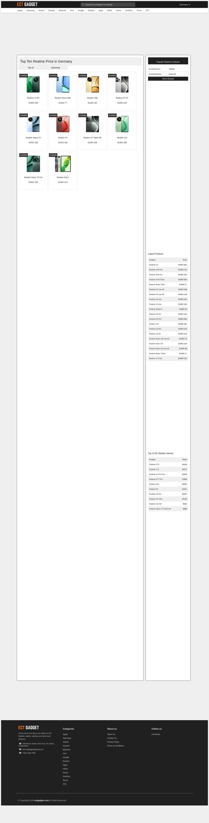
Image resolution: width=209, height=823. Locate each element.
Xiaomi (66, 742)
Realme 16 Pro (155, 329)
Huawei (66, 746)
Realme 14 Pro (155, 494)
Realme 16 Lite (155, 299)
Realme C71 (154, 469)
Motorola (66, 750)
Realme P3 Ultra (155, 499)
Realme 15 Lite (155, 304)
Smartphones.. (155, 69)
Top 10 (31, 68)
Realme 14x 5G (155, 504)
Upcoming (55, 68)
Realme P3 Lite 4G (156, 289)
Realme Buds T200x (157, 353)
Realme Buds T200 (156, 284)
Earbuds (172, 74)
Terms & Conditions (115, 746)
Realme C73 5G (155, 358)
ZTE (64, 784)
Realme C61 (154, 484)
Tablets (172, 69)
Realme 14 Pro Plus (157, 474)
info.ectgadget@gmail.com (32, 749)
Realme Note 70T (156, 344)
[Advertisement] (104, 34)
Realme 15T (154, 324)
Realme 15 (153, 265)
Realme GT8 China (156, 280)
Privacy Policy (113, 742)
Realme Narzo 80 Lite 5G (159, 349)
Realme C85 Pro (155, 275)
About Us (111, 734)
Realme (66, 761)
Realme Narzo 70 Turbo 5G (160, 509)
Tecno (65, 780)
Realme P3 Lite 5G (156, 294)
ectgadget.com (41, 800)
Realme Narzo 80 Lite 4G (159, 339)
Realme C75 (154, 464)
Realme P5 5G (155, 314)
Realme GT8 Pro (156, 270)
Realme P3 (153, 489)
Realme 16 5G (155, 334)
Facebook (156, 734)
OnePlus (66, 776)
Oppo (65, 765)
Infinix (65, 769)
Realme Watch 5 (155, 309)
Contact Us (112, 738)
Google (66, 757)
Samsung (67, 738)
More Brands (168, 79)
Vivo (65, 753)
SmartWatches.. (155, 74)
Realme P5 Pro (155, 319)
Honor (65, 773)
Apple (65, 734)
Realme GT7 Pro (156, 479)
